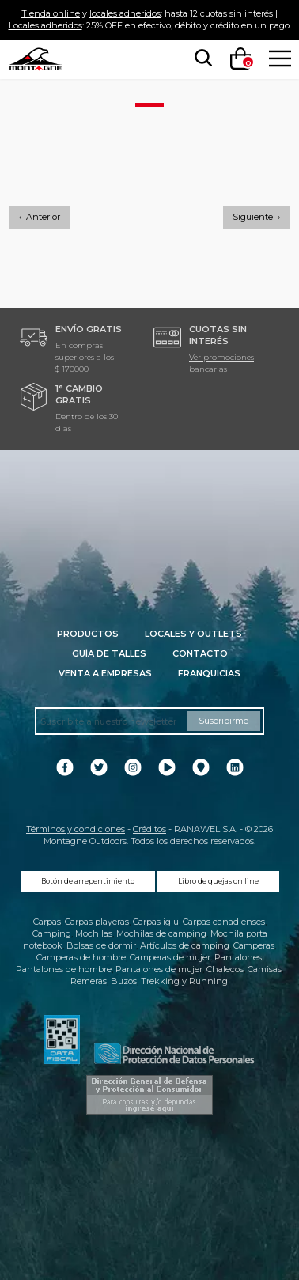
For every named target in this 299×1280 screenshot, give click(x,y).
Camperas (253, 945)
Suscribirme (223, 720)
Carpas (47, 921)
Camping (51, 933)
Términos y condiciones (75, 829)
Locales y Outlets (193, 633)
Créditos (149, 829)
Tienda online (50, 13)
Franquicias (209, 673)
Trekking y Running (184, 981)
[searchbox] (200, 58)
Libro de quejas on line (218, 881)
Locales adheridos (45, 25)
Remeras (88, 981)
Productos (88, 633)
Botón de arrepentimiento (87, 881)
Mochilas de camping (161, 933)
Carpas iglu (156, 921)
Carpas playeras (97, 921)
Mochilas (93, 933)
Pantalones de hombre (64, 969)
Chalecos (225, 969)
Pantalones (238, 957)
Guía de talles (109, 653)
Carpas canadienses (224, 921)
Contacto (200, 653)
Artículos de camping (184, 945)
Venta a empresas (105, 673)
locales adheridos (125, 13)
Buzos (124, 981)
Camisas (265, 969)
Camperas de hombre (81, 957)
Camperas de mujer (170, 957)
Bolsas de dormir (101, 945)
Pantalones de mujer (158, 969)
